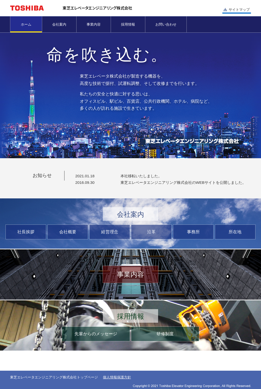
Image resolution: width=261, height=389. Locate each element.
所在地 (235, 232)
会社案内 (59, 24)
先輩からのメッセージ (96, 333)
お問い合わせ (165, 24)
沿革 (151, 232)
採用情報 (128, 24)
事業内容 (94, 24)
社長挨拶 (25, 232)
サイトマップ (239, 10)
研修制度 (165, 333)
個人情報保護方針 (117, 377)
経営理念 (109, 232)
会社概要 (67, 232)
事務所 (193, 232)
